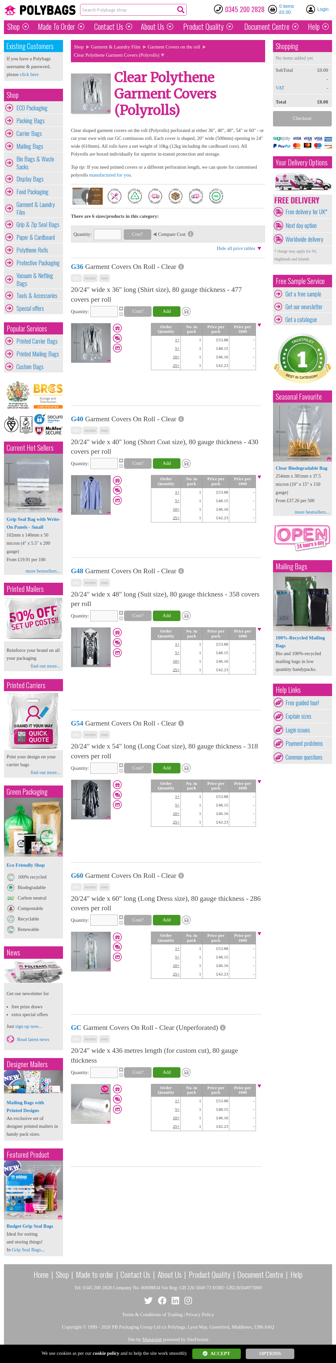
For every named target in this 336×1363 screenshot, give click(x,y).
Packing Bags (30, 120)
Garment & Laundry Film (35, 208)
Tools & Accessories (36, 295)
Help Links (288, 690)
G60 (77, 876)
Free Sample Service (300, 281)
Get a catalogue (301, 319)
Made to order (95, 1274)
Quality (203, 26)
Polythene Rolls (32, 250)
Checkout (302, 118)
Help (314, 26)
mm (104, 277)
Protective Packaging (38, 263)
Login (322, 9)
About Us (152, 26)
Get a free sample (303, 294)
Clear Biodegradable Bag (301, 468)
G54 (77, 723)
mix (76, 277)
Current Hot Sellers (30, 448)
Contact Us (108, 26)
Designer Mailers (27, 1064)
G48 (77, 571)
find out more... (45, 666)
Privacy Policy (200, 1314)
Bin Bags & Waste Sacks (35, 163)
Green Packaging (27, 791)
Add (166, 311)
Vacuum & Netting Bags (34, 279)
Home (41, 1274)
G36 (77, 267)
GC (76, 1028)
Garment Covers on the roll (174, 46)
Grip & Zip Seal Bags (37, 224)
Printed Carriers (26, 685)
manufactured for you (110, 175)
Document (266, 26)
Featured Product (28, 1154)
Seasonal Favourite (299, 396)
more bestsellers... (43, 571)
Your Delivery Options (301, 162)
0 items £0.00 (286, 9)
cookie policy (106, 1353)
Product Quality (209, 1274)
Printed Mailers (25, 589)
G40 (77, 419)
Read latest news (33, 1039)
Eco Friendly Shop (26, 865)
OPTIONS (270, 1353)
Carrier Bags (29, 133)
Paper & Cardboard (35, 237)
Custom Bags (30, 366)
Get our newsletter (304, 307)
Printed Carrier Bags (37, 341)
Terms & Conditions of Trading (152, 1314)
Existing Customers (30, 46)
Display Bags (30, 179)
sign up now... (28, 1026)
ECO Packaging (32, 108)
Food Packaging (32, 192)
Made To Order (56, 26)
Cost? (137, 234)
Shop (13, 26)
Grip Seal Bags (26, 1249)
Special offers (30, 308)
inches (90, 277)
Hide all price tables (236, 248)
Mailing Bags (29, 146)
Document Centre (260, 1274)
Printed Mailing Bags (37, 354)
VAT (280, 87)
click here (29, 74)
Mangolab (152, 1339)
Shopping (287, 46)
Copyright (71, 1327)
